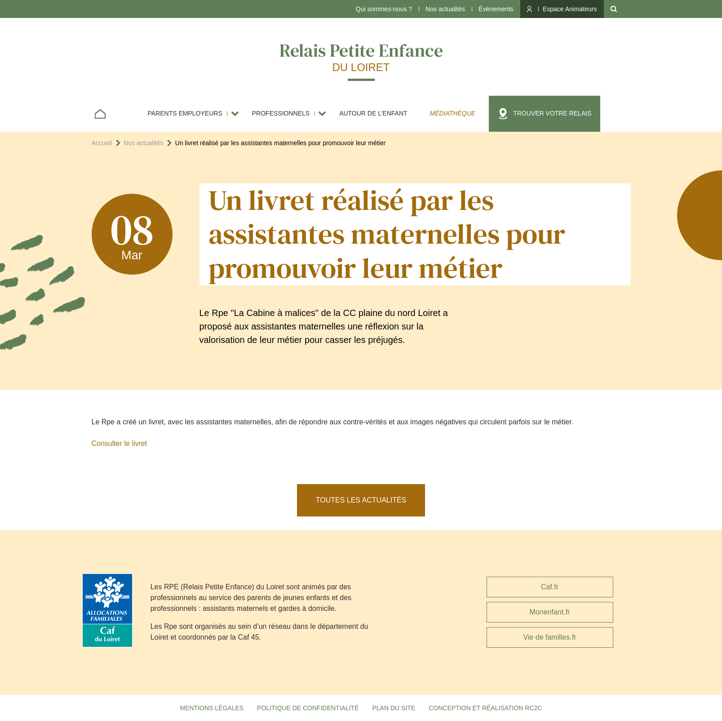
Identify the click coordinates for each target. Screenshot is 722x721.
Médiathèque (453, 113)
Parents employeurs (185, 113)
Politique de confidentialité (308, 708)
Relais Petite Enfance (361, 56)
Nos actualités (445, 9)
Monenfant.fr (550, 612)
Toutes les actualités (361, 500)
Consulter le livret (119, 443)
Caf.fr (549, 587)
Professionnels (281, 113)
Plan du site (393, 708)
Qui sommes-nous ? (384, 9)
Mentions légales (212, 708)
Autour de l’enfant (373, 113)
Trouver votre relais (552, 113)
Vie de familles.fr (549, 637)
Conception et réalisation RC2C (485, 708)
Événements (496, 9)
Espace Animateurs (570, 9)
